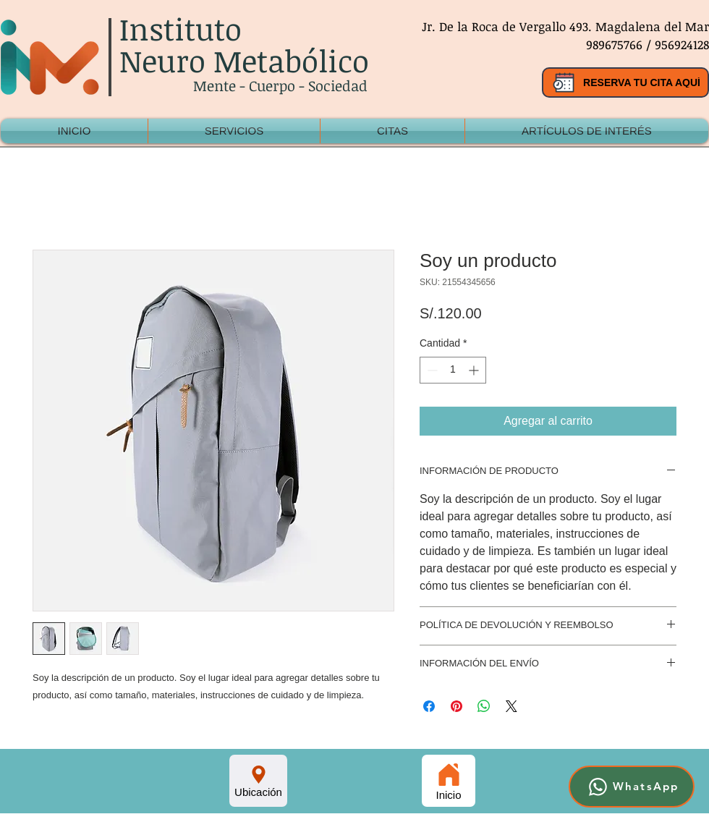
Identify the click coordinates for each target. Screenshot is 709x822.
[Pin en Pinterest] (456, 706)
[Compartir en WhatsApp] (484, 706)
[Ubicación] (258, 781)
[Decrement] (431, 370)
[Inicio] (448, 781)
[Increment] (475, 370)
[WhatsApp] (632, 787)
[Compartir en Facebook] (429, 706)
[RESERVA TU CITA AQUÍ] (625, 82)
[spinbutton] (453, 370)
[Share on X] (511, 706)
